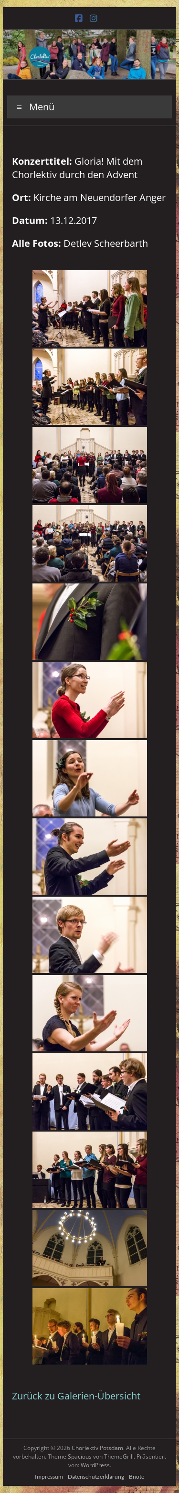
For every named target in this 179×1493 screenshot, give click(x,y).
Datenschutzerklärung (96, 1476)
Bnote (136, 1476)
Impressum (49, 1476)
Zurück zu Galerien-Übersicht (76, 1395)
